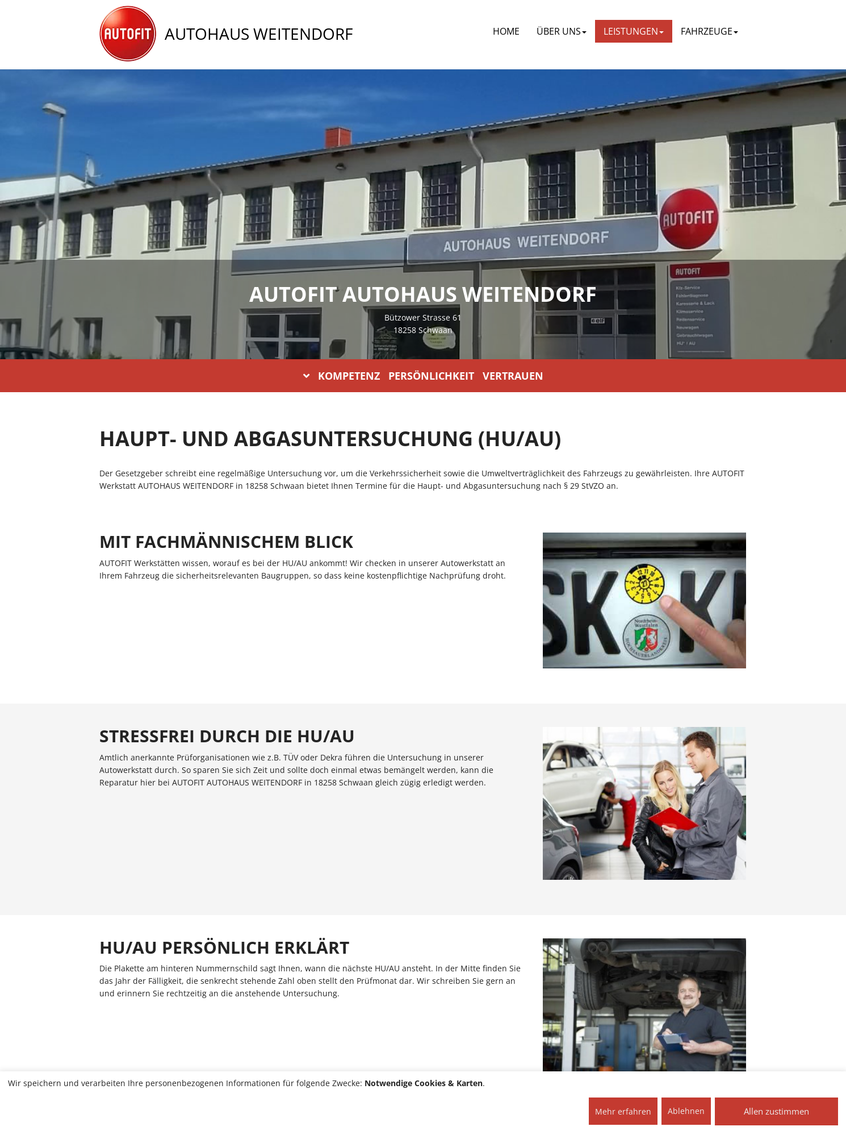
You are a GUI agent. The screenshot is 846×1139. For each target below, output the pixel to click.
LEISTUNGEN (634, 31)
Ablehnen (686, 1110)
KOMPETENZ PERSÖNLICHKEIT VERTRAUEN (423, 376)
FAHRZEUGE (709, 31)
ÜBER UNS (562, 31)
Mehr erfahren (623, 1111)
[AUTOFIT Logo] (128, 34)
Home (506, 31)
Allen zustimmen (776, 1111)
